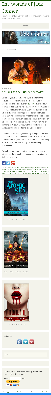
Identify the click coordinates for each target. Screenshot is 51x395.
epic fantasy (25, 167)
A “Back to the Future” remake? (23, 92)
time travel (32, 173)
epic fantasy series (36, 167)
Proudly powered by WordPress (13, 392)
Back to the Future (14, 167)
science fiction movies (18, 169)
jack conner (35, 171)
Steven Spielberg (22, 173)
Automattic (44, 392)
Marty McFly (44, 171)
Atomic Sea (5, 171)
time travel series (42, 173)
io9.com (31, 104)
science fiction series (34, 169)
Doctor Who (27, 171)
